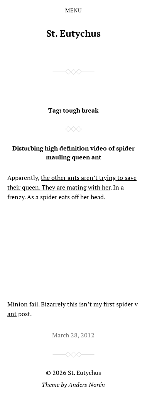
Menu (73, 10)
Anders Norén (86, 384)
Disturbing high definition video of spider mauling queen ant (73, 152)
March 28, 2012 (73, 335)
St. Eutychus (73, 33)
